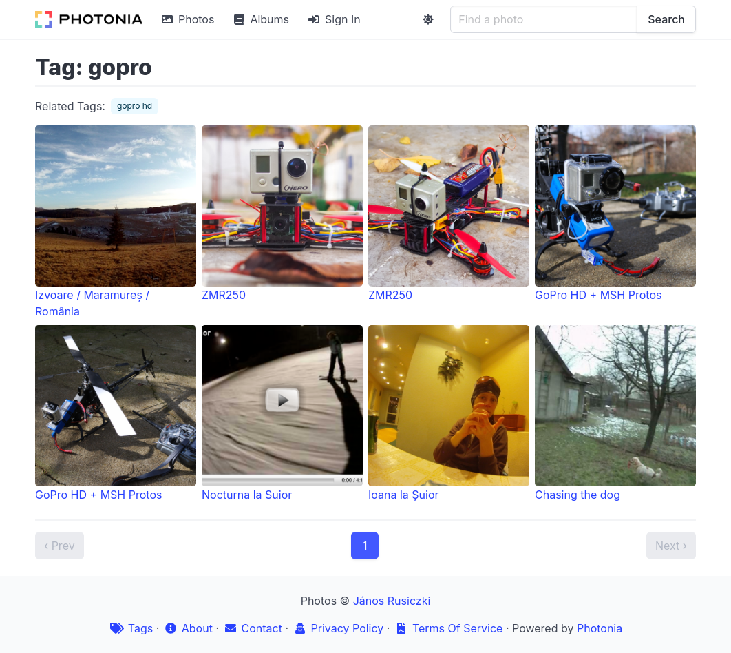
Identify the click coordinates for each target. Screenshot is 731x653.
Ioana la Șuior (448, 413)
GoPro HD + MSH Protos (615, 213)
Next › (671, 545)
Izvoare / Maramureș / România (115, 221)
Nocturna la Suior (282, 413)
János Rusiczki (392, 601)
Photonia (599, 628)
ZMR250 (282, 213)
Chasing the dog (615, 413)
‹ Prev (59, 545)
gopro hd (134, 106)
